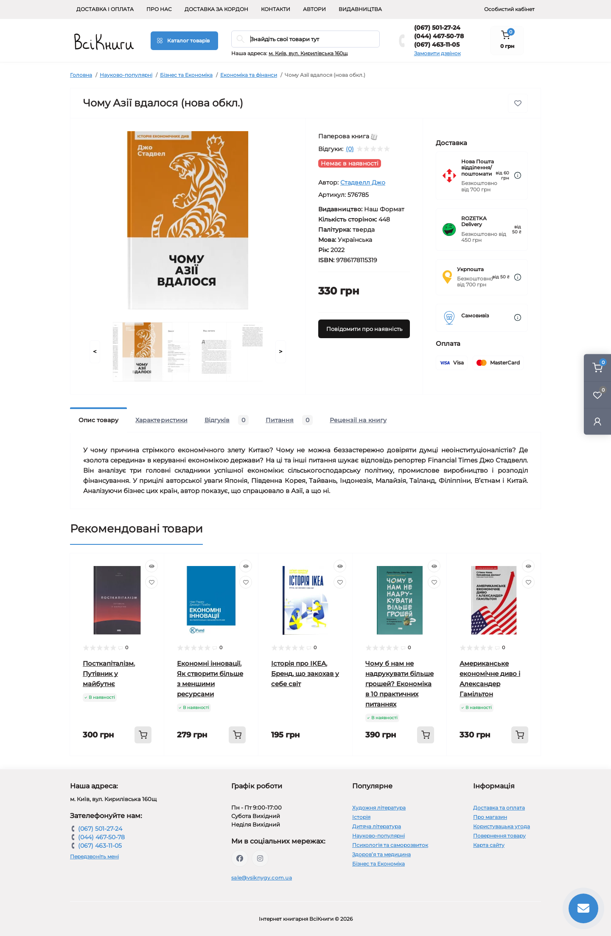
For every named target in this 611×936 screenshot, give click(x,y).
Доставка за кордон (216, 9)
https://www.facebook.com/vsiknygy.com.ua (239, 858)
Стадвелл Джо (362, 182)
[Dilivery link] (517, 175)
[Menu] (184, 40)
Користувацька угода (501, 826)
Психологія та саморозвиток (390, 845)
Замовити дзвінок (437, 53)
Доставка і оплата (105, 9)
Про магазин (490, 817)
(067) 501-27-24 (437, 27)
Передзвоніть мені (94, 856)
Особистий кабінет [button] (509, 9)
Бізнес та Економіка (186, 75)
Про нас (159, 9)
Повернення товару (499, 835)
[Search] (240, 39)
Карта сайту (488, 845)
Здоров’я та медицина (381, 854)
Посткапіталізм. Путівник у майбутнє (109, 673)
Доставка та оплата (499, 807)
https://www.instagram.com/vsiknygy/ (260, 858)
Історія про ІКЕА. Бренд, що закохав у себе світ (305, 673)
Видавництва (360, 9)
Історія (361, 817)
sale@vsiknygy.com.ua (261, 877)
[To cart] (143, 734)
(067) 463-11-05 (437, 44)
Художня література (379, 807)
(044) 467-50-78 (439, 36)
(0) (350, 149)
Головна (81, 75)
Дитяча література (376, 826)
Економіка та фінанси (248, 75)
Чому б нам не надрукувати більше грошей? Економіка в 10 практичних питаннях (399, 683)
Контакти (275, 9)
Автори (314, 9)
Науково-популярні (126, 75)
